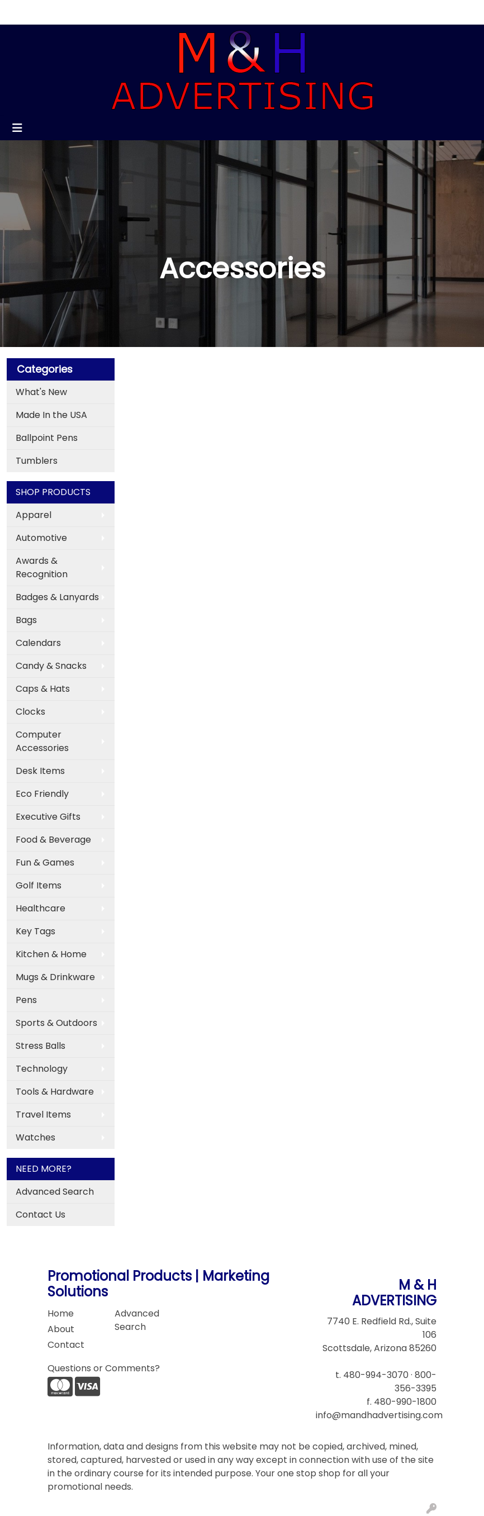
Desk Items (40, 770)
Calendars (38, 642)
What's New (41, 392)
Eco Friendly (42, 793)
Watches (35, 1137)
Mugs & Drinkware (55, 977)
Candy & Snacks (51, 665)
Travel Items (43, 1114)
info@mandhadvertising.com (379, 1415)
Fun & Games (45, 862)
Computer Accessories (42, 741)
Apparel (33, 514)
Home (24, 12)
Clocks (30, 711)
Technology (42, 1068)
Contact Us (40, 1214)
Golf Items (38, 885)
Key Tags (35, 931)
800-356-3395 (415, 1381)
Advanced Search (55, 1191)
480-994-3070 (376, 1374)
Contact (97, 12)
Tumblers (37, 460)
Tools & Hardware (55, 1091)
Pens (26, 1000)
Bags (26, 620)
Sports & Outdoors (56, 1022)
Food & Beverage (53, 839)
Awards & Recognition (42, 567)
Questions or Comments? (104, 1368)
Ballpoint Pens (47, 437)
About (58, 12)
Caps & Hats (43, 688)
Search (360, 12)
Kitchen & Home (51, 954)
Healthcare (40, 908)
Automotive (41, 537)
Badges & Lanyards (57, 597)
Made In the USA (51, 414)
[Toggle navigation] (17, 128)
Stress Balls (40, 1045)
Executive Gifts (48, 816)
